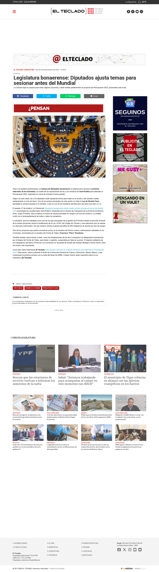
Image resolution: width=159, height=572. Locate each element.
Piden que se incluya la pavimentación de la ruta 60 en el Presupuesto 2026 (96, 416)
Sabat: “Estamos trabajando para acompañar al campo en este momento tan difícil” (77, 380)
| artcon (130, 568)
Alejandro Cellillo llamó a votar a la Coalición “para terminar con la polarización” (129, 417)
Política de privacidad (57, 568)
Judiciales (86, 551)
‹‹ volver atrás (58, 310)
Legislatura (53, 551)
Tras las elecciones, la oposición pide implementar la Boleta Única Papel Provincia (62, 417)
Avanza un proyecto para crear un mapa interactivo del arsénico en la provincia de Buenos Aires (95, 447)
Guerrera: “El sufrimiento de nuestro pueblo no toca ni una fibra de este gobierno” (28, 447)
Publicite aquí (20, 547)
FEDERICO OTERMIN (32, 288)
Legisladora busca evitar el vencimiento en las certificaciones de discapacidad (62, 447)
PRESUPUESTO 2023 (50, 288)
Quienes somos (20, 543)
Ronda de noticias (89, 543)
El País (50, 543)
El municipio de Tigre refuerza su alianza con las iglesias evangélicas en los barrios (125, 380)
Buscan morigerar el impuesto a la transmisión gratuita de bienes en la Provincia (27, 417)
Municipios (52, 547)
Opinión (85, 547)
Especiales (86, 555)
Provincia (52, 555)
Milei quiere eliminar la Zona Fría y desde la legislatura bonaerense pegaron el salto (129, 447)
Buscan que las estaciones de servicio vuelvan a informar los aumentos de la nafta (34, 380)
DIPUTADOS (18, 288)
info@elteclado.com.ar (132, 543)
